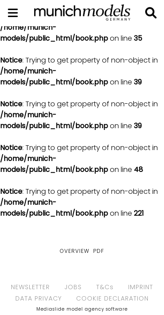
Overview (74, 251)
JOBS (73, 287)
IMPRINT (140, 287)
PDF (98, 251)
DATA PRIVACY (38, 298)
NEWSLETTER (30, 287)
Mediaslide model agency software (82, 309)
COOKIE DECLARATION (112, 298)
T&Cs (105, 287)
